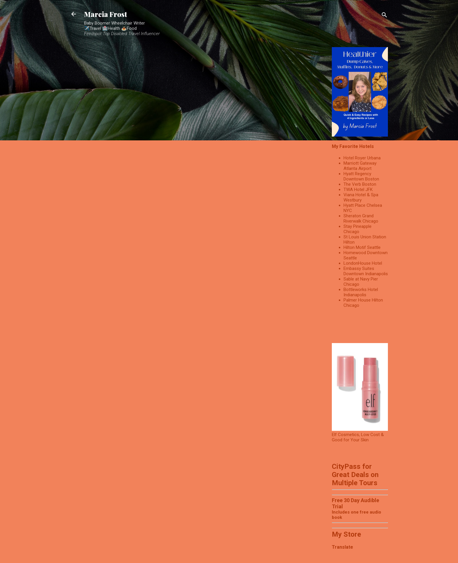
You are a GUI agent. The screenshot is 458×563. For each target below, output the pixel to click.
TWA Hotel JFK (358, 189)
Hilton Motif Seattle (362, 247)
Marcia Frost (105, 14)
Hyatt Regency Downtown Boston (361, 176)
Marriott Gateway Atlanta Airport (360, 166)
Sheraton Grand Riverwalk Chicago (361, 218)
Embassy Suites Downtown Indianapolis (366, 271)
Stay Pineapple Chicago (358, 229)
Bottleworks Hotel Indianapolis (361, 292)
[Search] (384, 16)
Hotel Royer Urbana (362, 158)
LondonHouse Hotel (363, 263)
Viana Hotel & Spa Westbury (361, 197)
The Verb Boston (360, 184)
